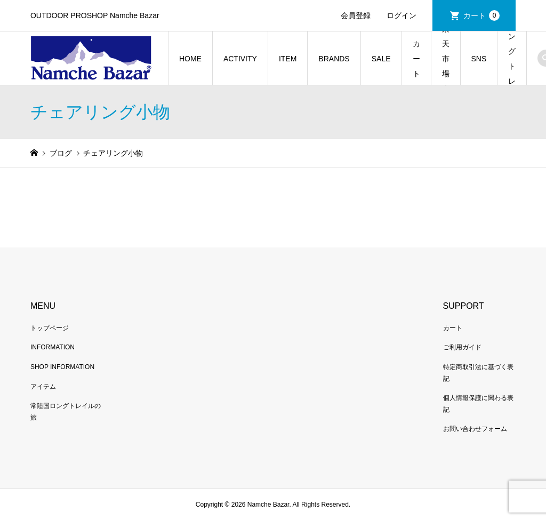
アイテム (43, 386)
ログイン (401, 15)
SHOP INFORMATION (62, 367)
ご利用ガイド (462, 347)
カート (481, 15)
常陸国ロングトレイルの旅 (512, 58)
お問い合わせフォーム (475, 429)
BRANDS (333, 58)
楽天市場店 (445, 58)
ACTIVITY (240, 58)
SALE (381, 58)
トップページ (49, 328)
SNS (479, 58)
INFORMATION (52, 347)
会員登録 (356, 15)
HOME (190, 58)
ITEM (287, 58)
